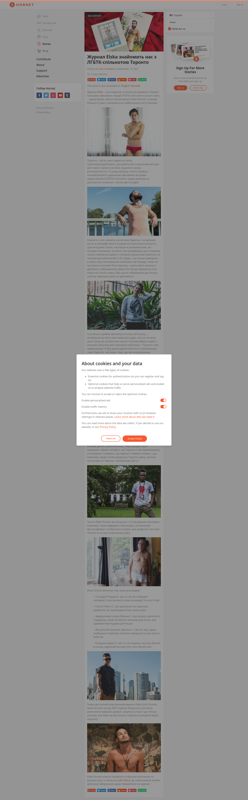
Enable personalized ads (96, 400)
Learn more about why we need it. (135, 417)
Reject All (110, 438)
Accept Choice (135, 438)
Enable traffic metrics (94, 407)
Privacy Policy (108, 427)
